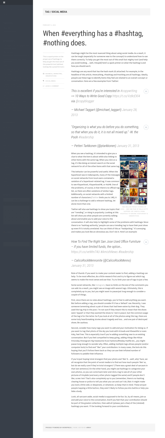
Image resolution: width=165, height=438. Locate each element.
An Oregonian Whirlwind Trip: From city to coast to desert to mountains (16, 71)
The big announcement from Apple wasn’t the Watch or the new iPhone (16, 95)
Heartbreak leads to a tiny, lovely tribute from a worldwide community (15, 110)
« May (5, 223)
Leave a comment (52, 86)
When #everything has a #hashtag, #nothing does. (85, 38)
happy (5, 142)
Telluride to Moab (9, 31)
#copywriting (128, 91)
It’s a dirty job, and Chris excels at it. (16, 56)
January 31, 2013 (128, 146)
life (4, 149)
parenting (7, 163)
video (5, 182)
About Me (6, 28)
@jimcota (9, 232)
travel (5, 178)
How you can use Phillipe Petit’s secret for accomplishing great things (15, 86)
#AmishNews (109, 252)
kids (4, 145)
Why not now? (8, 52)
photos (6, 167)
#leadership (86, 137)
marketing (7, 152)
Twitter (95, 197)
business (6, 131)
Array (88, 427)
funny (5, 138)
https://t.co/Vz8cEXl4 (126, 96)
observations (8, 156)
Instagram (100, 285)
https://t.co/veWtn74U (85, 252)
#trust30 (6, 127)
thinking (6, 174)
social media (51, 81)
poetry (5, 171)
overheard (7, 160)
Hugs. (5, 65)
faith (5, 134)
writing (6, 185)
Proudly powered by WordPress (59, 427)
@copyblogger (85, 101)
